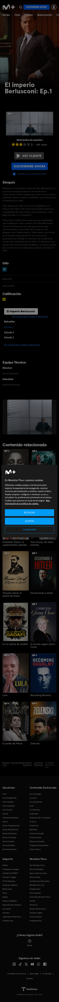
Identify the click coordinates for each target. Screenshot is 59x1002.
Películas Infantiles (10, 818)
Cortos (5, 814)
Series (6, 14)
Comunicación (36, 917)
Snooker (6, 913)
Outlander (34, 814)
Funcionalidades (36, 869)
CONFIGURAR (29, 530)
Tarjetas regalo (36, 913)
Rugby (5, 897)
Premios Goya (35, 837)
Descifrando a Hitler (41, 593)
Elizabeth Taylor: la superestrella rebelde (15, 543)
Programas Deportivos (39, 845)
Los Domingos (35, 794)
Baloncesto (44, 14)
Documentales (9, 845)
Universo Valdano (10, 885)
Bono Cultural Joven (38, 873)
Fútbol (29, 14)
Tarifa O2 (33, 905)
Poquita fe (34, 826)
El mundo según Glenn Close (42, 645)
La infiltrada (35, 810)
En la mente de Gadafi (15, 644)
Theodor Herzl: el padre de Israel (12, 594)
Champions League (11, 869)
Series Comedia (9, 837)
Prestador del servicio (16, 974)
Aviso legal (34, 974)
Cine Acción (8, 810)
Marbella (33, 829)
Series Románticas (10, 829)
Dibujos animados (37, 841)
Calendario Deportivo (12, 917)
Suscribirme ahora (36, 7)
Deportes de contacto (12, 905)
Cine (17, 14)
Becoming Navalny (40, 695)
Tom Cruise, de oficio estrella (41, 543)
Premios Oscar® (37, 833)
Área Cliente (35, 877)
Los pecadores (36, 802)
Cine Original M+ (10, 798)
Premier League (9, 877)
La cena (33, 798)
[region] (29, 501)
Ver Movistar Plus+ (37, 865)
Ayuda (29, 943)
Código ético (35, 889)
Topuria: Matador (10, 901)
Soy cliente (29, 156)
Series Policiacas (10, 833)
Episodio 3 (9, 337)
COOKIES (29, 978)
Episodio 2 (9, 332)
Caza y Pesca (35, 849)
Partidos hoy (8, 921)
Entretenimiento (10, 849)
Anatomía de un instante (40, 818)
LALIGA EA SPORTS (10, 873)
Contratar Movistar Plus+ (40, 897)
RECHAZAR (29, 512)
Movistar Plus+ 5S (37, 885)
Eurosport (7, 909)
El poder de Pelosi (12, 743)
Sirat (32, 806)
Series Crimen (8, 841)
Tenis (5, 893)
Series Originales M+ (11, 826)
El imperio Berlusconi (21, 311)
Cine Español (8, 802)
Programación (36, 921)
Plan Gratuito (35, 893)
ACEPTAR (29, 521)
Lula (5, 695)
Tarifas (32, 901)
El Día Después (9, 881)
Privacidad (46, 974)
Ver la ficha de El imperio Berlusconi (30, 316)
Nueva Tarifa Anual (38, 909)
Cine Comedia (9, 806)
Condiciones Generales (39, 881)
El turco (33, 822)
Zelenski (35, 743)
